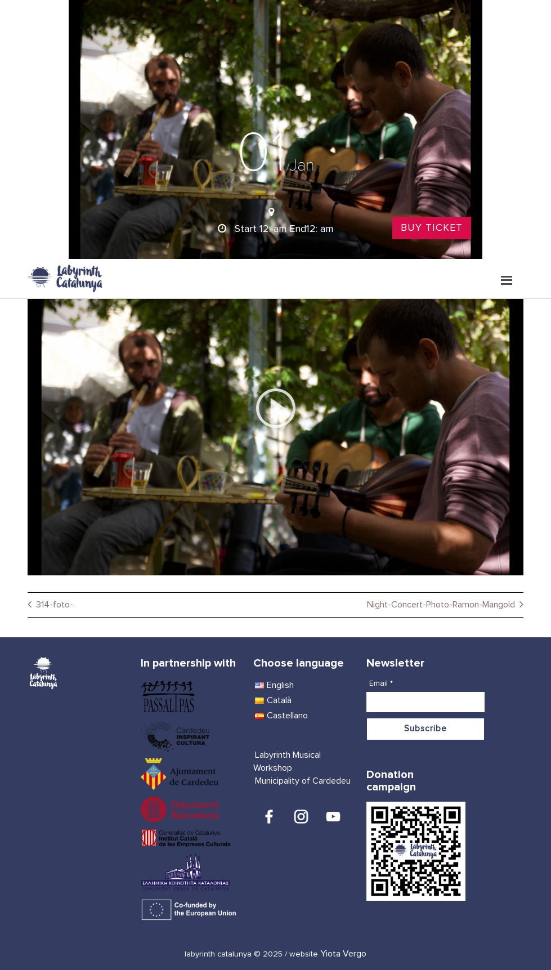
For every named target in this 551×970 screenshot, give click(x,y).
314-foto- (54, 604)
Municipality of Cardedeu (303, 780)
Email (381, 683)
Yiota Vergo (343, 953)
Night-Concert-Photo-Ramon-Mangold (441, 604)
